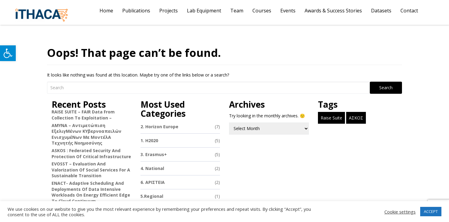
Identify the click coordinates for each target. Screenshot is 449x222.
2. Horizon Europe (180, 126)
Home (106, 10)
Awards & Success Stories (333, 10)
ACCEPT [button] (431, 211)
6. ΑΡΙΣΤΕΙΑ (180, 182)
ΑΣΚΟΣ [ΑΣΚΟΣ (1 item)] (356, 118)
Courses (261, 10)
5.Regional (180, 196)
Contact (409, 10)
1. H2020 (180, 140)
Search (386, 87)
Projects (168, 10)
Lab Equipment (204, 10)
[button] (8, 53)
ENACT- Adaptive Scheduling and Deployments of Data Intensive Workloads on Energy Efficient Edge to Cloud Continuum (91, 192)
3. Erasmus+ (180, 154)
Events (287, 10)
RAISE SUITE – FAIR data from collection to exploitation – (83, 115)
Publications (136, 10)
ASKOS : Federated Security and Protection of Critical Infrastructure (91, 153)
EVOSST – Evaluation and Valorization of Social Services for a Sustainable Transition (91, 169)
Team (236, 10)
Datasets (381, 10)
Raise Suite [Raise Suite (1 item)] (331, 118)
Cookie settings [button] (400, 211)
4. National (180, 168)
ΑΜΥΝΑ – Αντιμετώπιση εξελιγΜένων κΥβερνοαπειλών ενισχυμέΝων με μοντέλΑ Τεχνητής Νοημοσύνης (86, 134)
